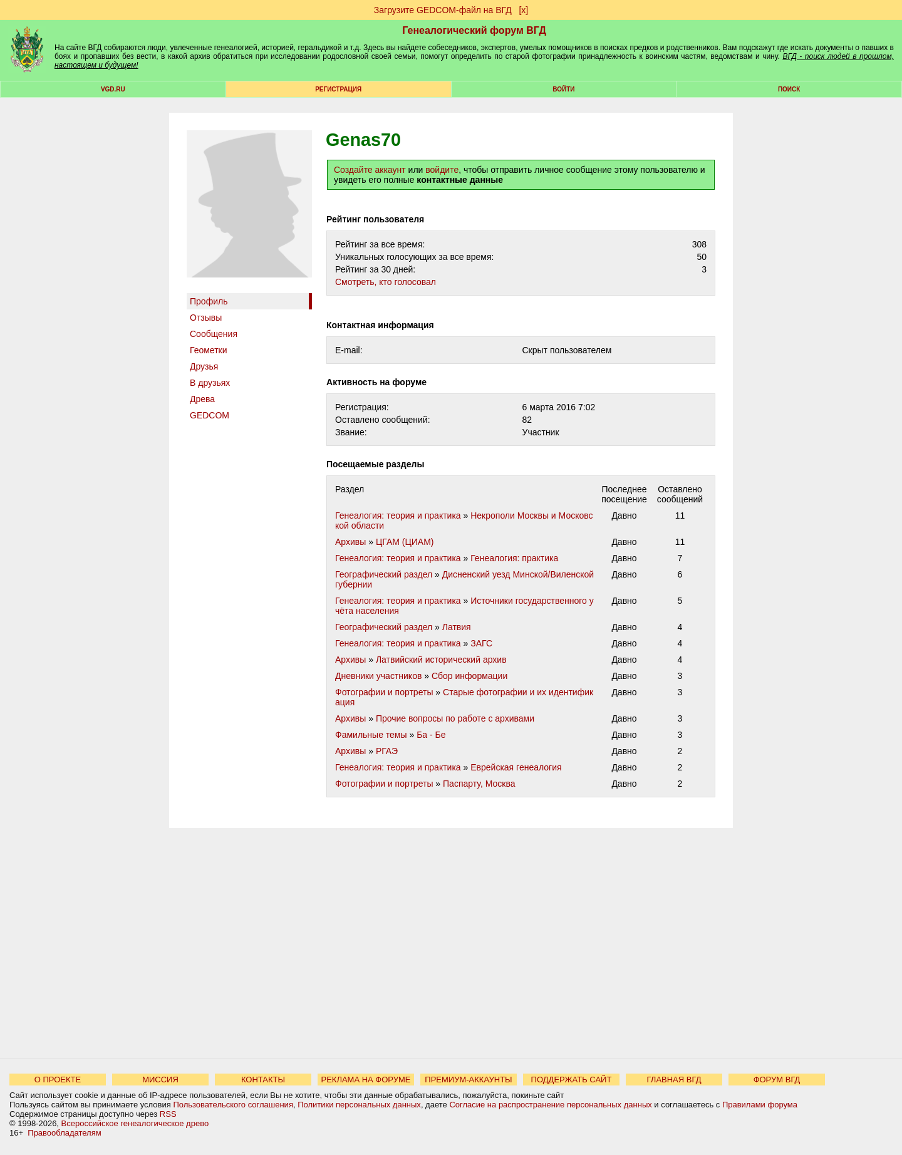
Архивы (350, 542)
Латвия (456, 627)
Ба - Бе (431, 735)
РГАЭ (387, 751)
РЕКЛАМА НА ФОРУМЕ (365, 1079)
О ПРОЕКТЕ (57, 1079)
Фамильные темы (371, 735)
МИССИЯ (160, 1079)
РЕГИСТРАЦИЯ (338, 89)
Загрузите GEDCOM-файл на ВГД (443, 10)
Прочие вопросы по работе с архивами (455, 718)
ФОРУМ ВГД (777, 1079)
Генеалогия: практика (514, 558)
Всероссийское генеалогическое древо (135, 1123)
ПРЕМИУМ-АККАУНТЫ (468, 1079)
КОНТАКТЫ (263, 1079)
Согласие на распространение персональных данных (550, 1104)
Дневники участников (378, 676)
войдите (442, 170)
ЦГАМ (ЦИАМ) (405, 542)
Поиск (789, 89)
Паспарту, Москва (479, 784)
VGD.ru (113, 89)
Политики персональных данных (359, 1104)
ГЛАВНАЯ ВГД (674, 1079)
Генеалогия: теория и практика (398, 515)
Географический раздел (383, 574)
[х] (523, 10)
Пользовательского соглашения (233, 1104)
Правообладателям (64, 1132)
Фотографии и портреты (384, 692)
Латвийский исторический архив (441, 660)
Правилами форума (759, 1104)
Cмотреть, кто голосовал (385, 282)
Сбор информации (469, 676)
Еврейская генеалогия (515, 767)
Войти (563, 89)
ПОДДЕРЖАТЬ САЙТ (571, 1079)
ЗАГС (481, 643)
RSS (168, 1114)
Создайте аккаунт (370, 170)
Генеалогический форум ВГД (474, 30)
